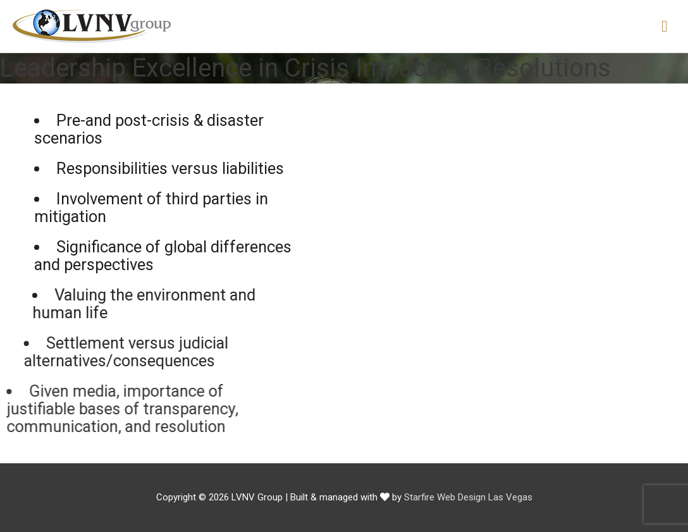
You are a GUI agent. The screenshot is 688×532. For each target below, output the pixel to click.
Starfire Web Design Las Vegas (468, 497)
